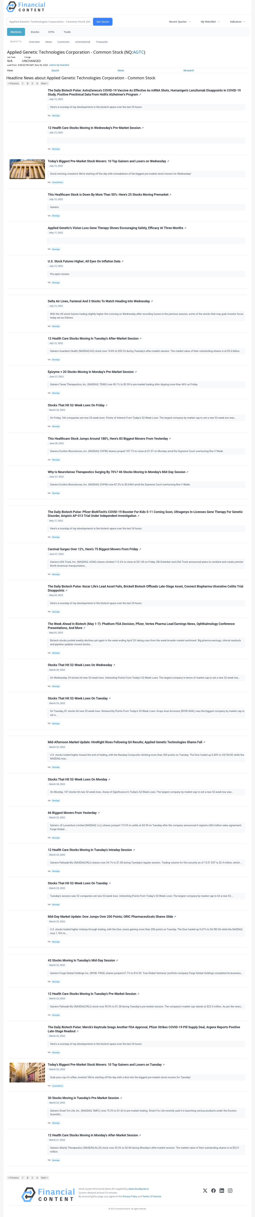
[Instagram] (230, 1194)
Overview (34, 41)
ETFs (51, 32)
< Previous (13, 83)
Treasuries (102, 41)
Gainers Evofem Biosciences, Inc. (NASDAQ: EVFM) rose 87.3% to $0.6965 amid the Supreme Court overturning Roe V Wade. (120, 484)
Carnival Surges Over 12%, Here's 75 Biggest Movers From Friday (94, 549)
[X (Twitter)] (205, 1194)
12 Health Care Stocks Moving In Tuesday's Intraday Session (91, 850)
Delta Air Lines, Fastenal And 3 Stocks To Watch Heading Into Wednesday (100, 301)
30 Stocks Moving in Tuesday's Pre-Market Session (85, 1098)
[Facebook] (213, 1194)
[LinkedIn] (221, 1194)
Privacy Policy (130, 1196)
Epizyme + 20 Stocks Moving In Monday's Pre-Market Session (92, 372)
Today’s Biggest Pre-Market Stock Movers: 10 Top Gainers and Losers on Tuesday (106, 1064)
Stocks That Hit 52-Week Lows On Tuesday (79, 698)
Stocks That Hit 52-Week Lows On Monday (79, 779)
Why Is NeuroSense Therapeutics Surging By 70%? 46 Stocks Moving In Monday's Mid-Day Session (118, 472)
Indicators (236, 21)
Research (188, 70)
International (82, 41)
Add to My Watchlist (65, 65)
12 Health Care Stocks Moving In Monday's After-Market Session (94, 1135)
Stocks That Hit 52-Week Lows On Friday (77, 405)
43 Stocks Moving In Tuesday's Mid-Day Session (83, 960)
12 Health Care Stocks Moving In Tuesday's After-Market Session (94, 338)
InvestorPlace (57, 182)
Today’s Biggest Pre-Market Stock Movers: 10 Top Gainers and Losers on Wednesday (108, 161)
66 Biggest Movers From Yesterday (74, 813)
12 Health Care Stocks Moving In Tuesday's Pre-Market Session (93, 994)
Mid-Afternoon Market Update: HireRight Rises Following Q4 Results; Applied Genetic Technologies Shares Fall (126, 742)
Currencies (64, 41)
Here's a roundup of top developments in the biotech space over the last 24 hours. (96, 603)
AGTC (138, 52)
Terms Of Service (152, 1196)
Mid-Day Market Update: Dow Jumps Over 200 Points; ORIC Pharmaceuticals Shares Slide (112, 916)
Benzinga (56, 116)
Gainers (55, 207)
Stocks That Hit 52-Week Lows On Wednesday (81, 665)
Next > (44, 83)
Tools (67, 32)
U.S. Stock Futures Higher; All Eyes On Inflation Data (85, 261)
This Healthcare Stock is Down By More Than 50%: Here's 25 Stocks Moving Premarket (109, 194)
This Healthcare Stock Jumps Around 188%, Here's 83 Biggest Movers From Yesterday (109, 438)
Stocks (35, 32)
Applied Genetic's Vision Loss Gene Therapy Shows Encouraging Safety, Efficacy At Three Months (117, 228)
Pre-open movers (60, 274)
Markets (16, 32)
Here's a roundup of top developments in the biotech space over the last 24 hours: (96, 107)
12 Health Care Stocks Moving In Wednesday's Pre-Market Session (96, 128)
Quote (55, 70)
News (48, 41)
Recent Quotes (178, 21)
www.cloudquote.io (138, 1188)
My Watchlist (208, 21)
